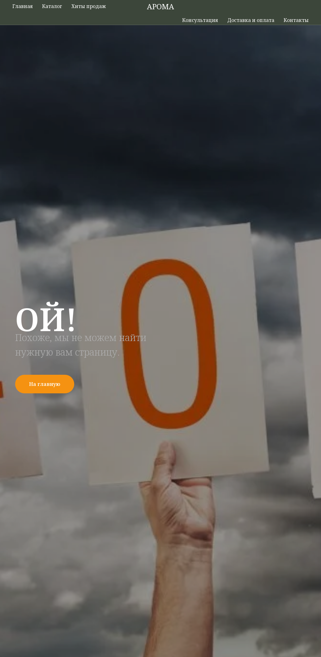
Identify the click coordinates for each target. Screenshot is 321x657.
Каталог (52, 6)
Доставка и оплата (250, 20)
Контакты (296, 20)
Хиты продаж (88, 6)
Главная (22, 6)
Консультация (200, 20)
